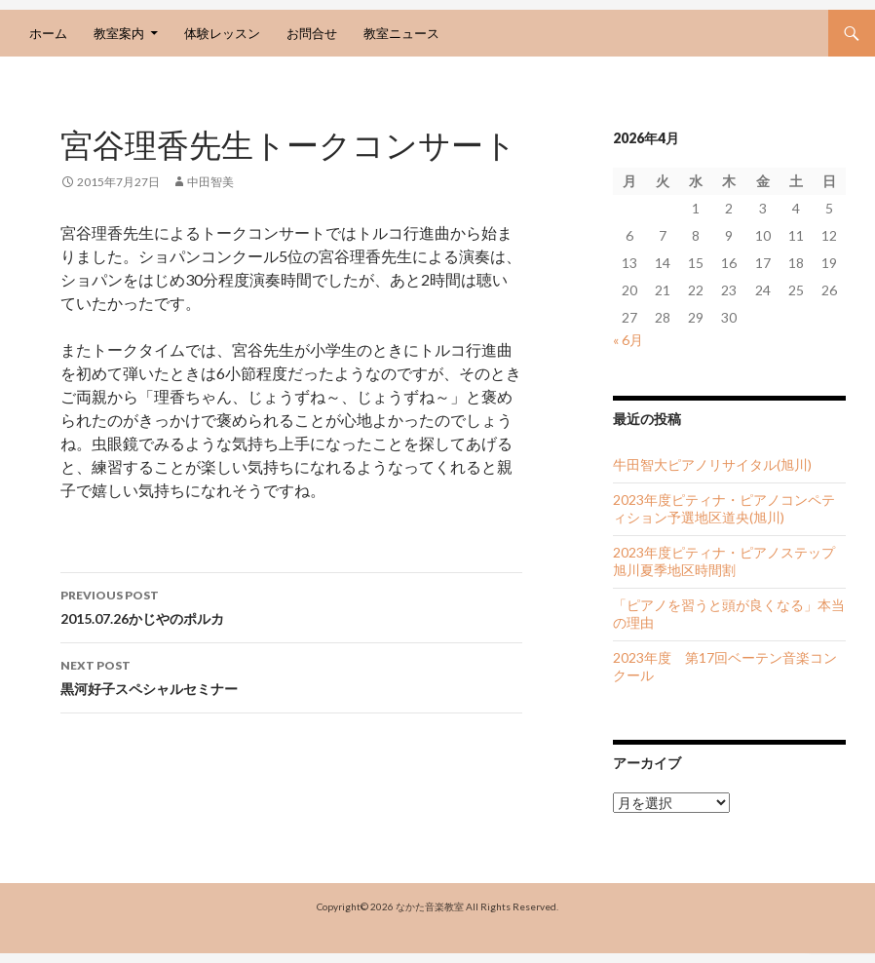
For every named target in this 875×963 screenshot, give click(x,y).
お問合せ (311, 33)
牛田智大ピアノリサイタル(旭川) (712, 464)
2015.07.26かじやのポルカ (291, 605)
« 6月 (628, 339)
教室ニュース (401, 33)
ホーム (48, 33)
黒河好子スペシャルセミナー (291, 675)
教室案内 (119, 33)
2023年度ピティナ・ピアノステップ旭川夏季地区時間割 (724, 561)
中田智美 (210, 181)
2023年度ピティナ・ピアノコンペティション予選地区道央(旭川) (724, 508)
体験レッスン (222, 33)
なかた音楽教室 (430, 906)
